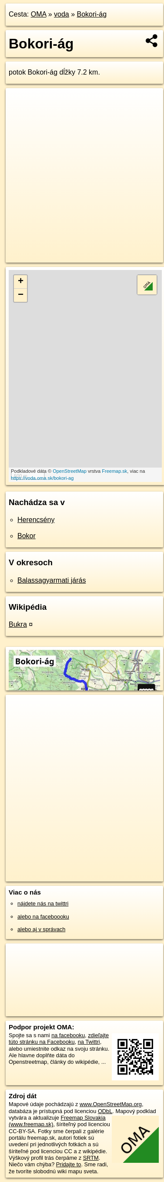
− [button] (20, 295)
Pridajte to (68, 1164)
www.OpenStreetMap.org (111, 1104)
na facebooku (68, 1035)
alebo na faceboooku (43, 916)
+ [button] (20, 281)
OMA (39, 14)
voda (61, 14)
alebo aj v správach (41, 929)
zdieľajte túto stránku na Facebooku (59, 1038)
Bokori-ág (92, 14)
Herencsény (35, 519)
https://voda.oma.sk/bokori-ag (42, 478)
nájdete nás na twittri (42, 903)
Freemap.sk (114, 471)
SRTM (91, 1158)
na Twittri (89, 1042)
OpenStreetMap (70, 471)
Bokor (26, 536)
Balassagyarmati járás (51, 580)
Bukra (18, 624)
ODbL (105, 1111)
